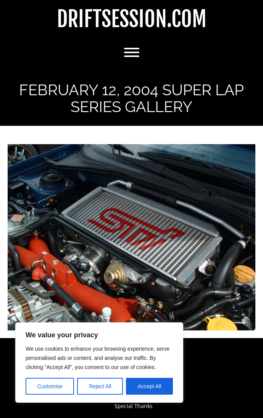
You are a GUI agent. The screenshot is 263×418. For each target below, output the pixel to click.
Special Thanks (134, 406)
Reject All (100, 386)
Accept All (149, 386)
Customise (50, 386)
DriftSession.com (132, 19)
